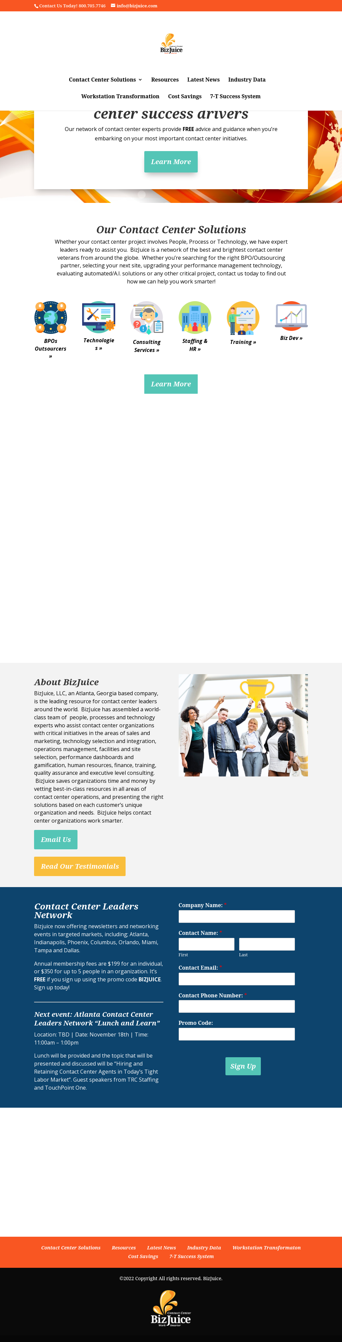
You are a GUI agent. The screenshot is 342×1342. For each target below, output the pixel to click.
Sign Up (243, 1066)
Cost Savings (184, 97)
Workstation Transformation (120, 97)
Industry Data (247, 80)
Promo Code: (196, 1022)
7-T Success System (235, 97)
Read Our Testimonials (80, 866)
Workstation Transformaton (266, 1247)
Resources (165, 80)
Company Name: (203, 905)
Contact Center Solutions (102, 80)
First (183, 955)
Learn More (171, 161)
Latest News (203, 80)
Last (243, 955)
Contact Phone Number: (213, 995)
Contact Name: (200, 933)
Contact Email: (200, 967)
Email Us (56, 839)
